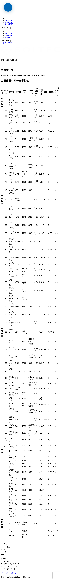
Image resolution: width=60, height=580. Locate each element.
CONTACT (9, 24)
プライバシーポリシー (9, 573)
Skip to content (6, 43)
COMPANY (9, 22)
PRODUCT (9, 20)
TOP (7, 18)
